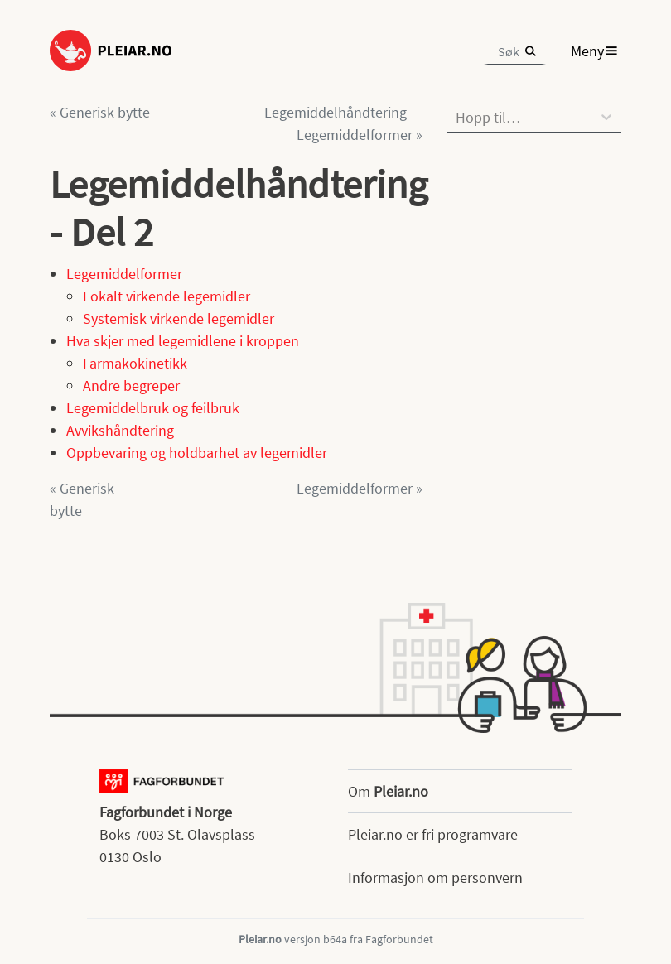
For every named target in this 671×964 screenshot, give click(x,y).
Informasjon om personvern (435, 877)
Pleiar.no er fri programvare (433, 834)
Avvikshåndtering (120, 430)
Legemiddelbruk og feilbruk (152, 407)
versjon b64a (315, 939)
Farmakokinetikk (135, 363)
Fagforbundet (399, 939)
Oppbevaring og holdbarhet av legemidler (196, 452)
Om (388, 791)
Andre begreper (131, 385)
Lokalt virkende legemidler (166, 296)
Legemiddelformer (124, 273)
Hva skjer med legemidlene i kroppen (182, 340)
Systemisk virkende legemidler (178, 318)
